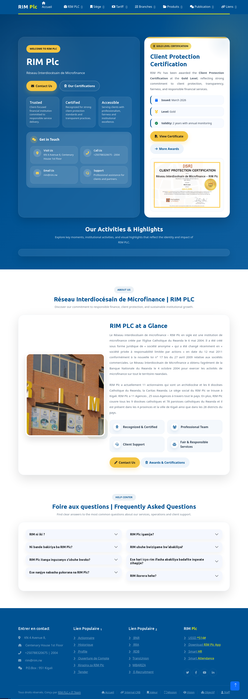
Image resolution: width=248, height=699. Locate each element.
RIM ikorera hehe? (143, 575)
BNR (136, 638)
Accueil (47, 5)
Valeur (152, 692)
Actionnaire (85, 638)
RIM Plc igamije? (142, 534)
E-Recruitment (143, 672)
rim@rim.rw (50, 175)
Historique (85, 645)
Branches (143, 7)
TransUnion (141, 658)
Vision (189, 692)
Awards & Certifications (165, 462)
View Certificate (169, 136)
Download (204, 645)
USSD (197, 638)
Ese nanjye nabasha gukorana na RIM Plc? (59, 572)
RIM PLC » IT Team (69, 692)
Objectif (208, 692)
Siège (95, 7)
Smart (195, 651)
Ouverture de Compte (93, 658)
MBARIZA (139, 665)
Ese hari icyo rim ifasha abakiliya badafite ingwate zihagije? (167, 561)
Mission (170, 692)
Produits (171, 7)
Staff (225, 692)
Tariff (118, 7)
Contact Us (41, 86)
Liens (227, 7)
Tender (82, 672)
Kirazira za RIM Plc (90, 665)
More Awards (167, 149)
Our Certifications (79, 86)
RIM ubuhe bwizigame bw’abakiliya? (156, 547)
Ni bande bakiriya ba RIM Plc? (50, 547)
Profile (82, 651)
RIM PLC (71, 7)
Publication (200, 7)
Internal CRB (130, 692)
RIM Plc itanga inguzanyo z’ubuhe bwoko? (59, 559)
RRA (136, 645)
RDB (136, 651)
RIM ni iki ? (37, 534)
